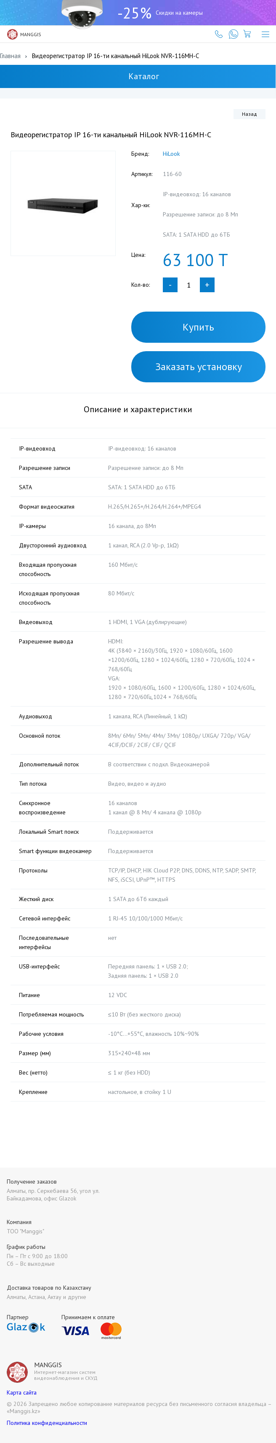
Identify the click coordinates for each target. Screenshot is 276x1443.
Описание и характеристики (138, 409)
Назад (249, 114)
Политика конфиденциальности (47, 1423)
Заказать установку (198, 366)
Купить (198, 326)
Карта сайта (22, 1392)
